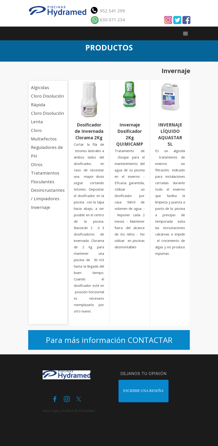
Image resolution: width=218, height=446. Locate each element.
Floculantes (42, 181)
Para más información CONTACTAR (109, 340)
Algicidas (40, 87)
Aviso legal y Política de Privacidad (69, 410)
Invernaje (40, 207)
